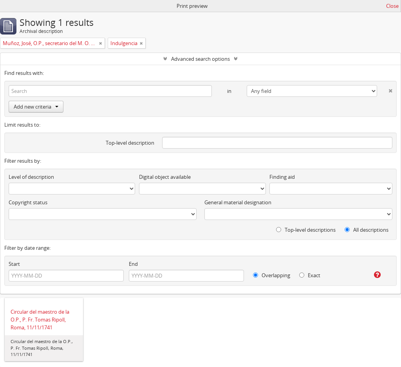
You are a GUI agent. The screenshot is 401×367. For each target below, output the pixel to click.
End (133, 263)
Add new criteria (36, 106)
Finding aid (282, 176)
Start (14, 263)
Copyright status (28, 202)
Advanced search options (200, 58)
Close (392, 5)
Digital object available (165, 176)
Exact (309, 275)
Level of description (31, 176)
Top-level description (130, 142)
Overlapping (271, 275)
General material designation (237, 202)
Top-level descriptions (306, 229)
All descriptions (366, 229)
